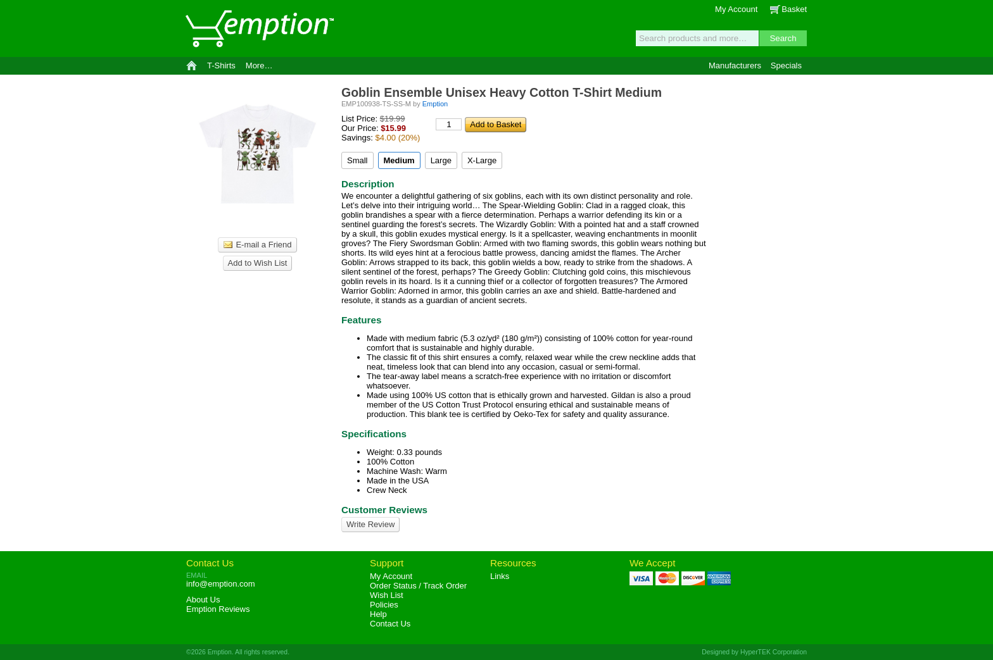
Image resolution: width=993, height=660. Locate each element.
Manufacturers (735, 65)
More (259, 65)
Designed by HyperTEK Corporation (754, 652)
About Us (203, 599)
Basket (794, 9)
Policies (384, 604)
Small (357, 160)
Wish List (386, 595)
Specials (786, 65)
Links (499, 576)
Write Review (370, 524)
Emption (259, 28)
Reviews (218, 609)
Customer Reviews (384, 509)
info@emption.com (220, 583)
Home (191, 66)
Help (378, 614)
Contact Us (210, 562)
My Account (736, 9)
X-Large (481, 160)
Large (441, 160)
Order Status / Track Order (418, 585)
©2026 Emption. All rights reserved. (237, 652)
